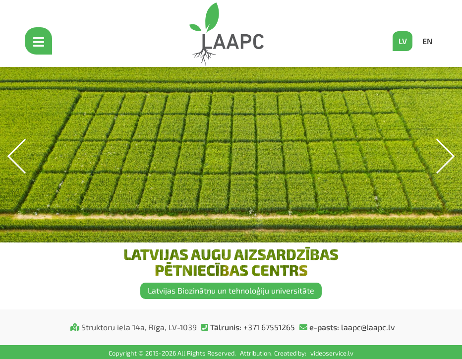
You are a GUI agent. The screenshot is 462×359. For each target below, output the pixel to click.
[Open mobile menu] (40, 41)
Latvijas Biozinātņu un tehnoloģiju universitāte (231, 290)
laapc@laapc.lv (368, 327)
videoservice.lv (331, 353)
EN (427, 41)
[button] (437, 156)
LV (403, 41)
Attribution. (257, 353)
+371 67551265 (269, 327)
